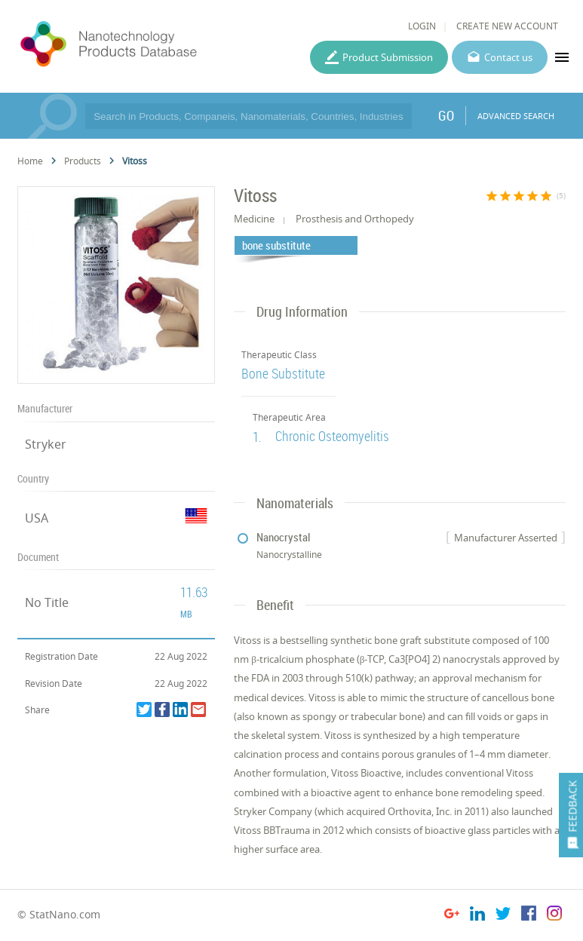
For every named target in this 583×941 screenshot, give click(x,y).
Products (82, 161)
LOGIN (422, 26)
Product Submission (387, 57)
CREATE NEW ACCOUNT (507, 26)
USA (36, 518)
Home (30, 161)
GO (446, 115)
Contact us (508, 57)
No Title (47, 602)
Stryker (45, 444)
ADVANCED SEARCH (515, 115)
